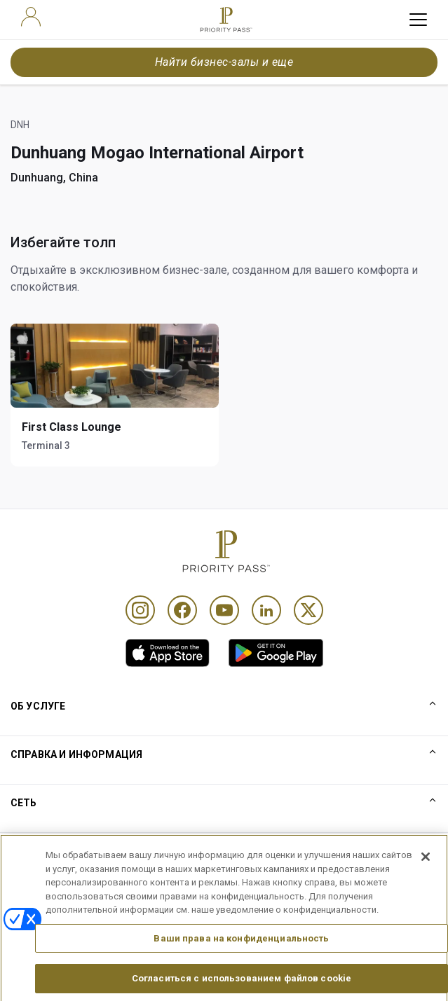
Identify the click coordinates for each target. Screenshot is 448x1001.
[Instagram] (140, 610)
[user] (31, 17)
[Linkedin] (266, 610)
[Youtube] (224, 610)
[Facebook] (182, 610)
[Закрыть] (425, 884)
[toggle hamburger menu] (418, 19)
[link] (167, 653)
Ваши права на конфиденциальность (241, 965)
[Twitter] (308, 610)
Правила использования (70, 851)
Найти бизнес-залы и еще (224, 62)
